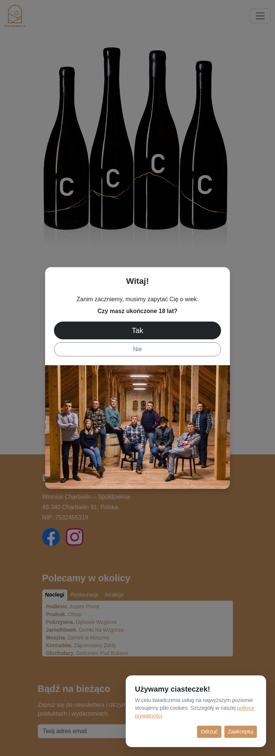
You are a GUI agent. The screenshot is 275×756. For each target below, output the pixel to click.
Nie (137, 349)
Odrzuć (209, 732)
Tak (137, 330)
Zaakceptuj (240, 732)
